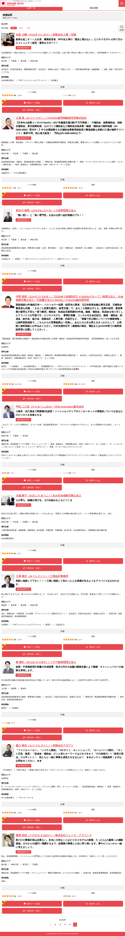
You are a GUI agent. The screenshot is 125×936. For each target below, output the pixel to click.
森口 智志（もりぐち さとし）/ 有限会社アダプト (44, 745)
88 (19, 274)
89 (19, 95)
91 (19, 896)
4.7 (76, 813)
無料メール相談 (32, 103)
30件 (21, 28)
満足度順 (94, 8)
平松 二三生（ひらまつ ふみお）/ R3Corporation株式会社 (50, 406)
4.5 (15, 188)
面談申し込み (93, 103)
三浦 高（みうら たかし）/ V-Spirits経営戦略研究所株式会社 (51, 117)
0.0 (70, 95)
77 (19, 188)
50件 (28, 28)
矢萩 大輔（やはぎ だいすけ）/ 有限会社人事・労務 (46, 34)
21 (81, 188)
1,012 (18, 384)
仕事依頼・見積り (32, 110)
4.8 (15, 95)
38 (19, 640)
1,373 (82, 384)
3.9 (12, 384)
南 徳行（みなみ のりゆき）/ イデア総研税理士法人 (46, 662)
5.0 (76, 188)
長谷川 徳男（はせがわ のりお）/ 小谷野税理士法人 (46, 210)
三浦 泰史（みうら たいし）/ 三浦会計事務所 (42, 576)
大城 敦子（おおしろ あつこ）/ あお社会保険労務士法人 (48, 495)
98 (19, 813)
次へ (75, 925)
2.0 (8, 473)
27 (74, 896)
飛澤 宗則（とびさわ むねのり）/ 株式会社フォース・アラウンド (54, 835)
